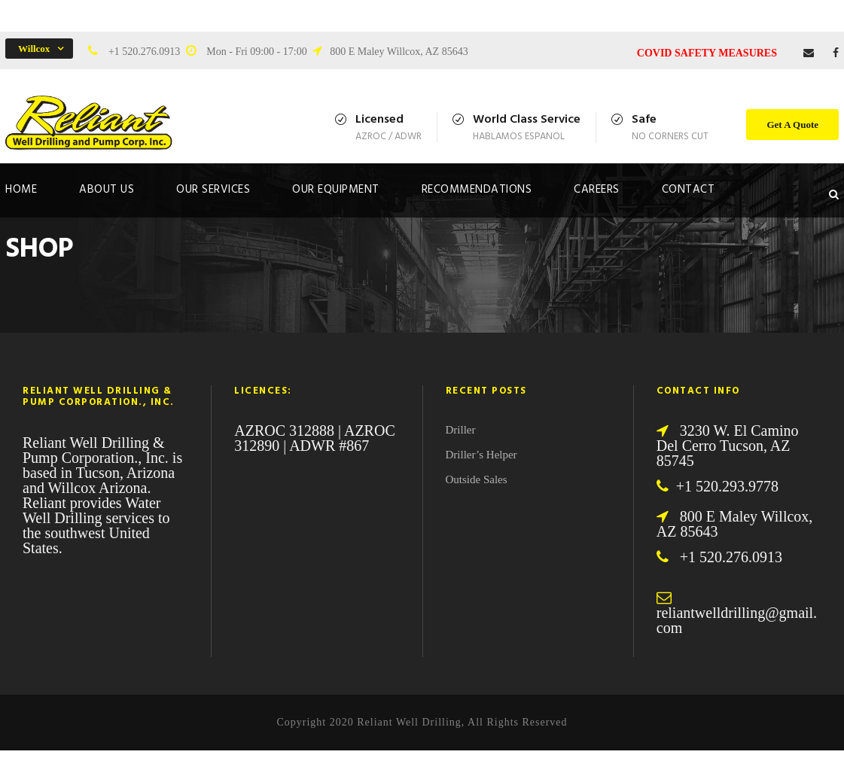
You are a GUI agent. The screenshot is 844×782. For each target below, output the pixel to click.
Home (21, 190)
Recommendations (477, 190)
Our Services (213, 190)
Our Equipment (335, 190)
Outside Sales (476, 479)
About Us (106, 190)
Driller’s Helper (481, 455)
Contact (688, 190)
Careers (597, 190)
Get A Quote (792, 124)
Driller (461, 430)
